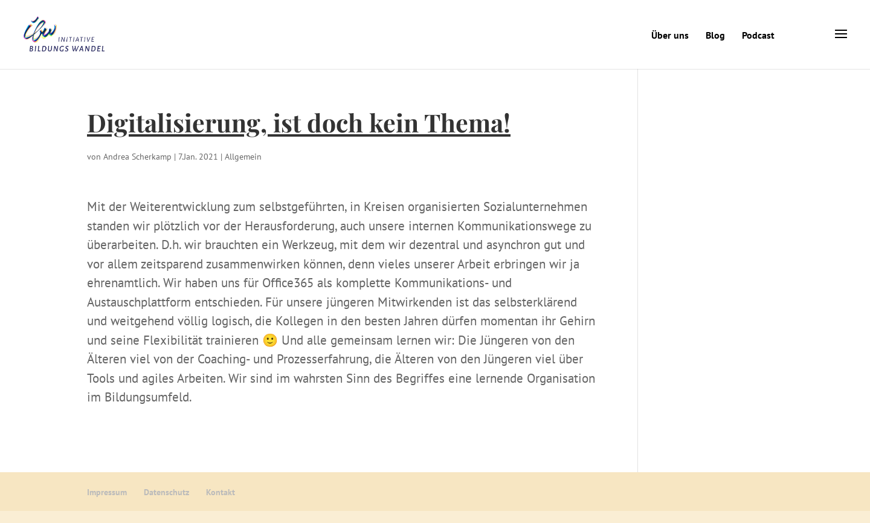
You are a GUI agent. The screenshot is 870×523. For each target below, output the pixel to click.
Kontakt (220, 492)
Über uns (670, 35)
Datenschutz (166, 492)
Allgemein (243, 156)
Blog (715, 35)
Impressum (107, 492)
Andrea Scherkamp (137, 156)
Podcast (758, 35)
